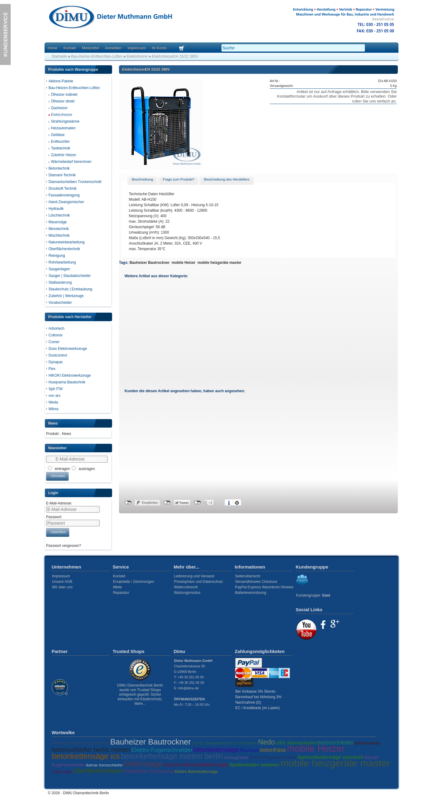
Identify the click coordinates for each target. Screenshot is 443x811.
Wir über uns (62, 587)
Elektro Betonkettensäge (196, 771)
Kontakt (69, 48)
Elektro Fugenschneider (162, 750)
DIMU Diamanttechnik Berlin (86, 793)
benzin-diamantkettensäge (196, 765)
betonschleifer (335, 742)
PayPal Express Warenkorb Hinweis (264, 587)
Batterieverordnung (250, 592)
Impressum (137, 48)
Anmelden (113, 48)
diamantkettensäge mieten (80, 742)
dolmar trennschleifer (104, 765)
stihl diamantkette (296, 743)
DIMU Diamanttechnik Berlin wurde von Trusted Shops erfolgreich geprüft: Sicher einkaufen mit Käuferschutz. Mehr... (140, 694)
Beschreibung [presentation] (142, 179)
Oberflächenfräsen (98, 770)
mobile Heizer (184, 262)
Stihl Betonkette (367, 743)
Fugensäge (62, 771)
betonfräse (273, 750)
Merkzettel (90, 48)
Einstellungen (237, 502)
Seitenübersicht (247, 576)
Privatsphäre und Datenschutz (198, 582)
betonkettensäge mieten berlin (172, 756)
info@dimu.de (188, 688)
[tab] (142, 179)
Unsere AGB (62, 582)
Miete (117, 587)
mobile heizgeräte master (219, 262)
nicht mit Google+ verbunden (197, 502)
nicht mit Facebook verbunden (127, 502)
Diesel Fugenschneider (273, 757)
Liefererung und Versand (194, 576)
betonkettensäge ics (86, 756)
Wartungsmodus (187, 592)
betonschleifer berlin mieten (91, 749)
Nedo (266, 742)
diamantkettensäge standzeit (330, 757)
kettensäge (143, 763)
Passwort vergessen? (63, 546)
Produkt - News (58, 434)
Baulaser (249, 750)
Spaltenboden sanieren (254, 764)
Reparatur (121, 592)
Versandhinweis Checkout (256, 582)
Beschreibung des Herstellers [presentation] (226, 179)
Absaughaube (236, 757)
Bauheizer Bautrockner (149, 262)
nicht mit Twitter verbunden (167, 502)
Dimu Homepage (110, 18)
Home (52, 48)
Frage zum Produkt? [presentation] (178, 179)
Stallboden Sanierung (149, 771)
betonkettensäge (216, 749)
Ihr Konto (159, 48)
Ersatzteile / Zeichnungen (133, 582)
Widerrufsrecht (186, 587)
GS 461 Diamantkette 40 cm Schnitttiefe (224, 743)
